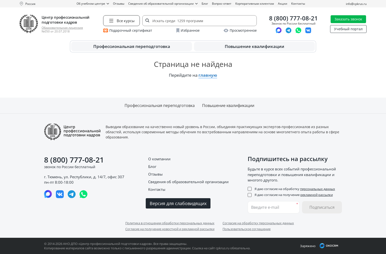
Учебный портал (348, 29)
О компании (159, 158)
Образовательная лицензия (62, 28)
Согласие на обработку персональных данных (258, 223)
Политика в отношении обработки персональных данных (169, 223)
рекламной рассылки (316, 195)
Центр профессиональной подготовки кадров (65, 20)
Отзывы (118, 3)
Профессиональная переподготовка (131, 46)
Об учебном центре (93, 3)
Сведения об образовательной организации (163, 3)
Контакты (298, 3)
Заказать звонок (348, 19)
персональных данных (317, 189)
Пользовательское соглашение (247, 229)
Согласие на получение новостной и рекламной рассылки (169, 229)
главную (207, 75)
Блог (205, 3)
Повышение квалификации (254, 46)
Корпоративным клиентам (254, 3)
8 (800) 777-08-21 (293, 18)
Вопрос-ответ (221, 3)
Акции (282, 3)
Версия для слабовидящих (178, 203)
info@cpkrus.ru (356, 4)
